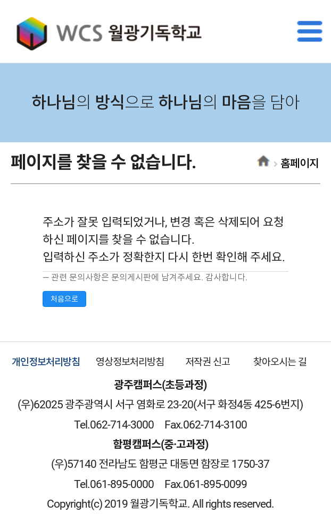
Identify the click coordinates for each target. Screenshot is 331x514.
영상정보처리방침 (130, 362)
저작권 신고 (207, 362)
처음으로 (64, 299)
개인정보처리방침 (46, 362)
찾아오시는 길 (280, 362)
